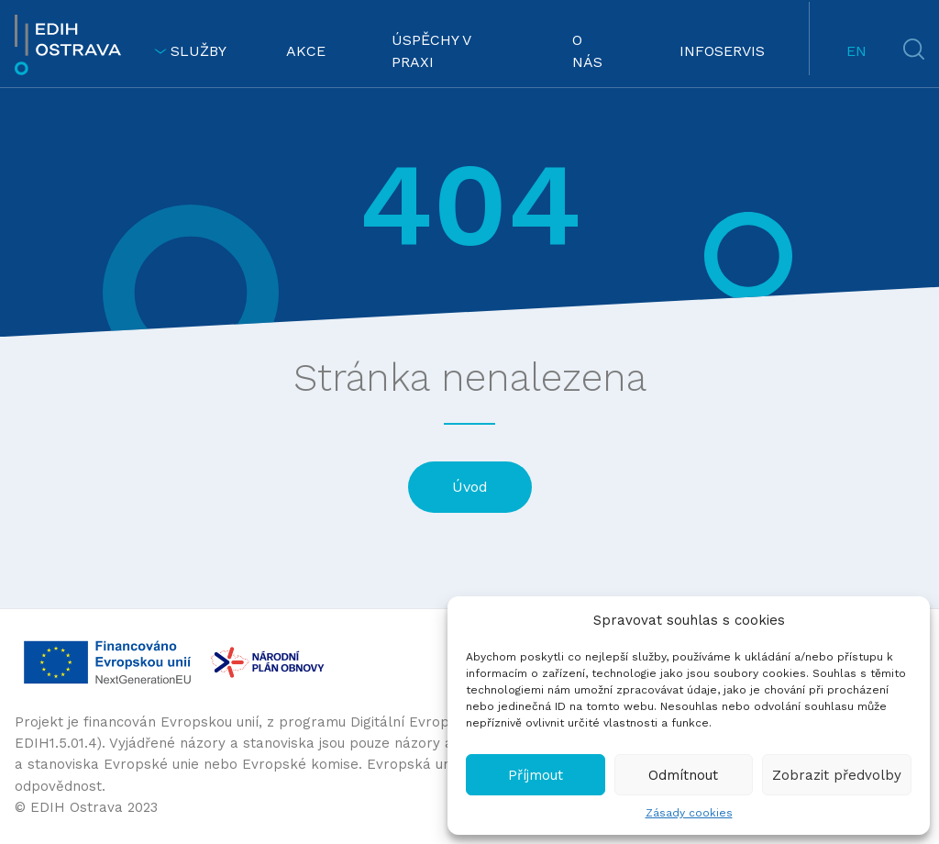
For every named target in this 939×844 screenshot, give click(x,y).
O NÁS (587, 51)
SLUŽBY (190, 51)
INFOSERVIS (722, 51)
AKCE (306, 51)
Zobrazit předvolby (836, 775)
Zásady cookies (689, 812)
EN (856, 51)
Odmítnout (683, 775)
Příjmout (535, 775)
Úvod (470, 486)
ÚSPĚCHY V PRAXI (431, 51)
